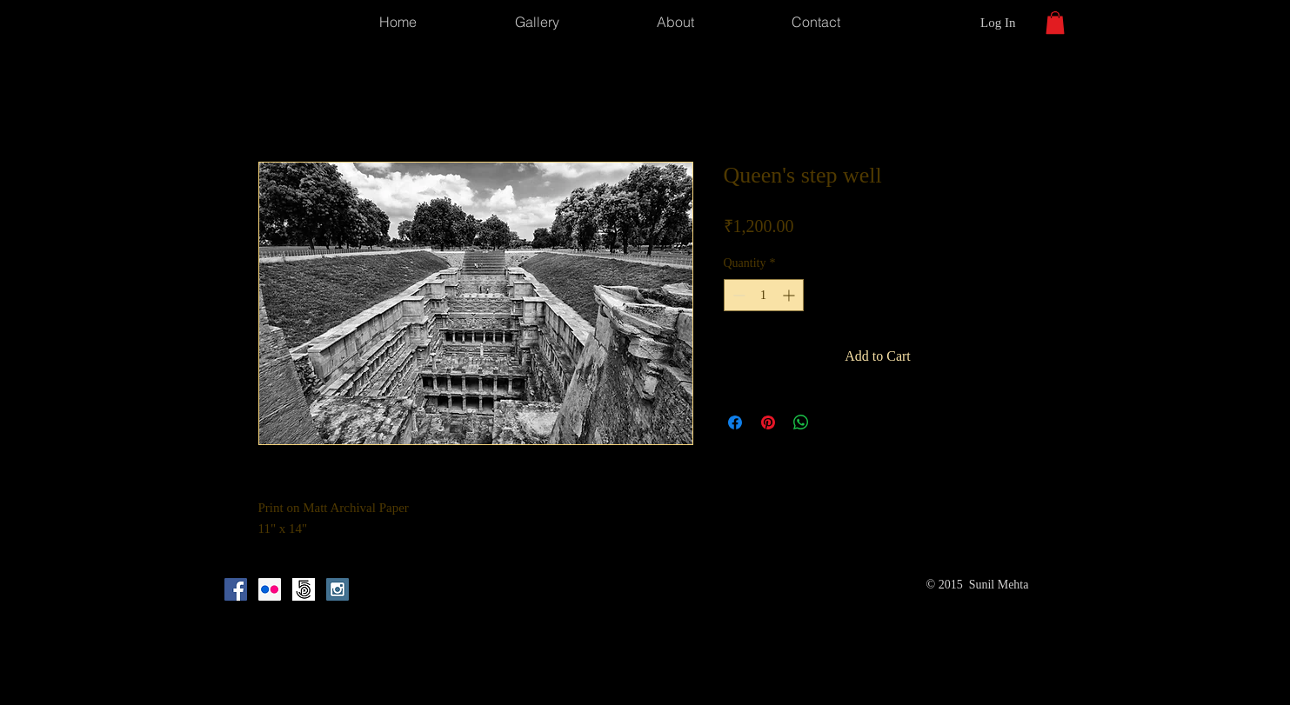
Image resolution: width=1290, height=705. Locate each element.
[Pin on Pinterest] (768, 422)
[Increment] (790, 295)
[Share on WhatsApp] (801, 422)
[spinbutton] (763, 295)
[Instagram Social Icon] (337, 589)
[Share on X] (834, 422)
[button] (1055, 22)
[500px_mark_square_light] (303, 589)
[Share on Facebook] (735, 422)
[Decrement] (737, 295)
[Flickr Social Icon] (269, 589)
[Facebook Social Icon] (235, 589)
